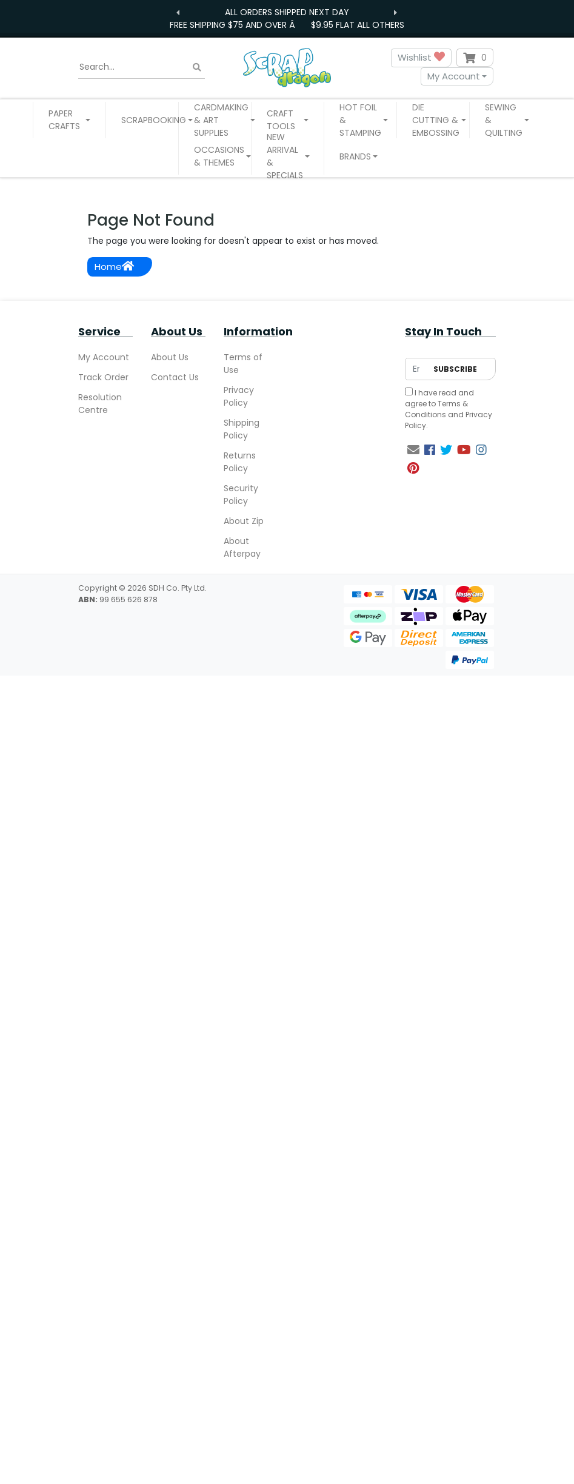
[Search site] (197, 67)
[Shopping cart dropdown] (474, 58)
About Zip (244, 521)
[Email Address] (416, 369)
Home (114, 266)
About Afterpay (242, 547)
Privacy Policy (239, 396)
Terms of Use (243, 363)
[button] (69, 120)
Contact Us (175, 377)
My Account (453, 76)
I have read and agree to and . (448, 409)
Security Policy (241, 494)
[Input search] (141, 67)
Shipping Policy (241, 429)
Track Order (103, 377)
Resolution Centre (100, 403)
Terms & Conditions (436, 409)
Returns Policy (240, 461)
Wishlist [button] (421, 58)
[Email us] (413, 450)
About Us (170, 357)
